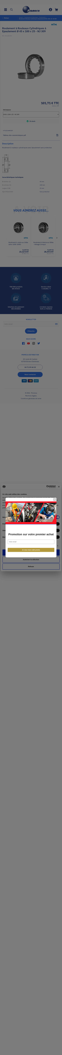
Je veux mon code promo (31, 550)
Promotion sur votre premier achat (31, 534)
